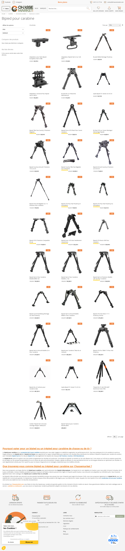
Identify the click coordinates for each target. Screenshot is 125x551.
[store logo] (22, 9)
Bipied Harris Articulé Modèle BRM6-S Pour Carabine (70, 314)
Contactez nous (67, 515)
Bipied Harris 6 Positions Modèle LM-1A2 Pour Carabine (102, 278)
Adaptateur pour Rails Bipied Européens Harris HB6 (38, 57)
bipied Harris (16, 456)
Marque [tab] (5, 33)
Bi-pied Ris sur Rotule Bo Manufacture (68, 94)
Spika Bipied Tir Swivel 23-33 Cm (102, 93)
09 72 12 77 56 (97, 2)
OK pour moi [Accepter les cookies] (29, 542)
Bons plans (62, 2)
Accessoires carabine (21, 13)
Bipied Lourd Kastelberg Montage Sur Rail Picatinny (39, 314)
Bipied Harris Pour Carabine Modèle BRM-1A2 (38, 278)
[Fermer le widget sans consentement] (30, 521)
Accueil (3, 13)
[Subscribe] (119, 516)
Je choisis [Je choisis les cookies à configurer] (11, 542)
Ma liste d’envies (98, 11)
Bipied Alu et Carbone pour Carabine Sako (37, 388)
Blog (36, 8)
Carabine (10, 13)
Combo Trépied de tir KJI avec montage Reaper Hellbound (38, 424)
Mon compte (109, 11)
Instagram (19, 2)
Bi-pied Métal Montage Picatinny (102, 57)
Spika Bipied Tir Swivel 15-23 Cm (70, 387)
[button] (4, 548)
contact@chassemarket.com (115, 2)
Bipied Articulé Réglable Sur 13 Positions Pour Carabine (39, 204)
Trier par (105, 25)
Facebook (7, 2)
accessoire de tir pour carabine (30, 452)
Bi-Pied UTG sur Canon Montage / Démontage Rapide (103, 131)
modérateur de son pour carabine (112, 478)
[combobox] (69, 8)
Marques (43, 8)
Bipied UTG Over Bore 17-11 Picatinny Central (101, 314)
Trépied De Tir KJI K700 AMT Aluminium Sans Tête (101, 388)
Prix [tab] (4, 29)
